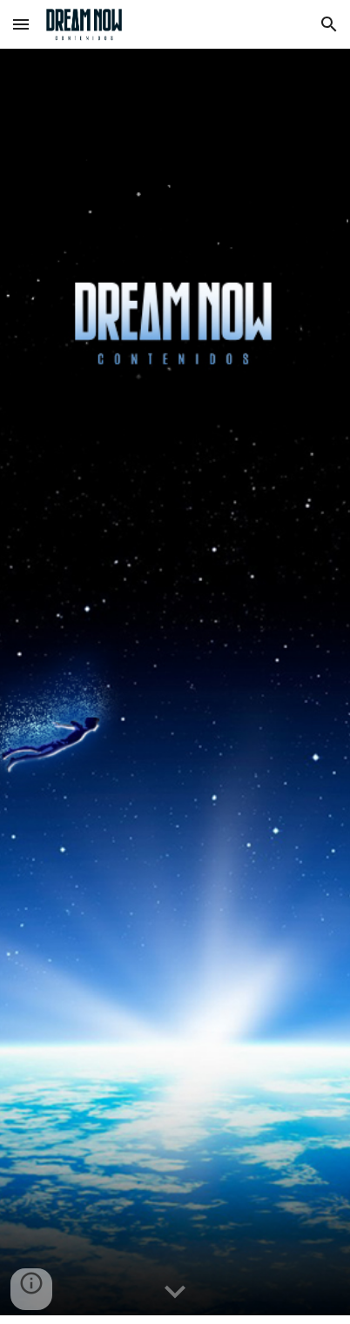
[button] (21, 24)
